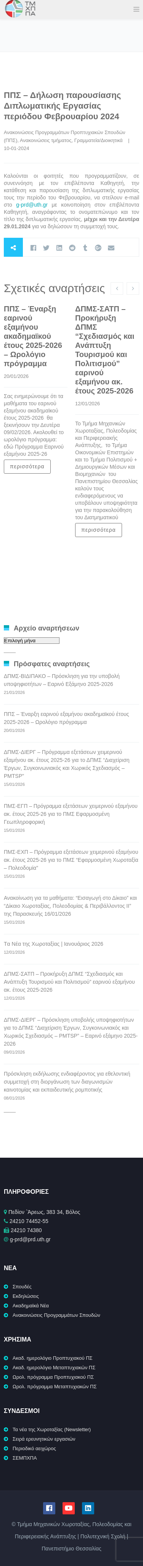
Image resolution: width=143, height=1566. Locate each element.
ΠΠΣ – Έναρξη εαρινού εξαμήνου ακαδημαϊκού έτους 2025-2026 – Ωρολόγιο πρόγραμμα (33, 336)
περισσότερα (27, 466)
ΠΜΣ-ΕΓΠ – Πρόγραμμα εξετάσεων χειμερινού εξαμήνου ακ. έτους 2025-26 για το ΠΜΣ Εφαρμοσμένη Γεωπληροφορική (71, 814)
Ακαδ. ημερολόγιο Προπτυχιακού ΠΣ (53, 1358)
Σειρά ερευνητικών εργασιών (44, 1439)
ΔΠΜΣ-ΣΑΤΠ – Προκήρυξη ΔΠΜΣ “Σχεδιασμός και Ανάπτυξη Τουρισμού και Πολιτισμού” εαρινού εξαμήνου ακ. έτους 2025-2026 (69, 982)
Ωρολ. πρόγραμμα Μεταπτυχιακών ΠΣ (55, 1386)
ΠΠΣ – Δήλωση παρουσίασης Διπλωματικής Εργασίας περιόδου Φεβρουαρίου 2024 (62, 105)
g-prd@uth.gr (32, 205)
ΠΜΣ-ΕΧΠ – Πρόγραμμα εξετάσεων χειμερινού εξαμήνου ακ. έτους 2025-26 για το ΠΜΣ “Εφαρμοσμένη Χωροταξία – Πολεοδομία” (71, 860)
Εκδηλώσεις (26, 1296)
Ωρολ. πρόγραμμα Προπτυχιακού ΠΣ (53, 1377)
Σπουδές (22, 1286)
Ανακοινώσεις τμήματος (45, 140)
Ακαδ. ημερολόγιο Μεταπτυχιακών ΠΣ (54, 1367)
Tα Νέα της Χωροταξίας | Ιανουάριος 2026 (53, 944)
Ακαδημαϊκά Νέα (31, 1305)
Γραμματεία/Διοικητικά (98, 140)
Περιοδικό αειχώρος (34, 1448)
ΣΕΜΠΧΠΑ (25, 1458)
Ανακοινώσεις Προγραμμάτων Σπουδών (56, 1315)
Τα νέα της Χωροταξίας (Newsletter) (52, 1429)
